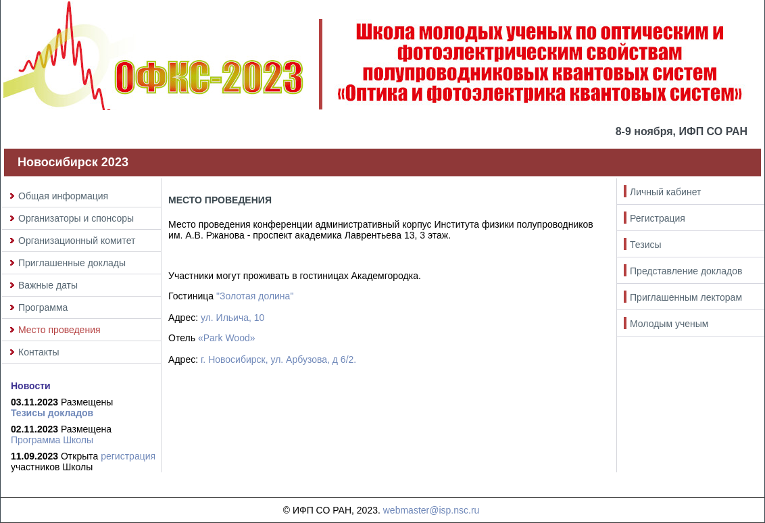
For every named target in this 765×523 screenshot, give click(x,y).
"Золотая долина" (254, 296)
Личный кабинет (665, 191)
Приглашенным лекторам (686, 297)
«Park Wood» (226, 337)
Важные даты (48, 285)
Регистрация (657, 218)
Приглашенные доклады (72, 262)
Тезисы (646, 244)
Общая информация (63, 196)
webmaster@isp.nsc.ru (431, 510)
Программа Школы (52, 439)
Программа (43, 307)
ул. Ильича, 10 (232, 317)
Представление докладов (686, 271)
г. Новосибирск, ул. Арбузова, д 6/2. (278, 359)
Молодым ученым (669, 323)
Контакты (38, 352)
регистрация (128, 456)
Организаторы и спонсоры (76, 218)
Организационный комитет (76, 240)
